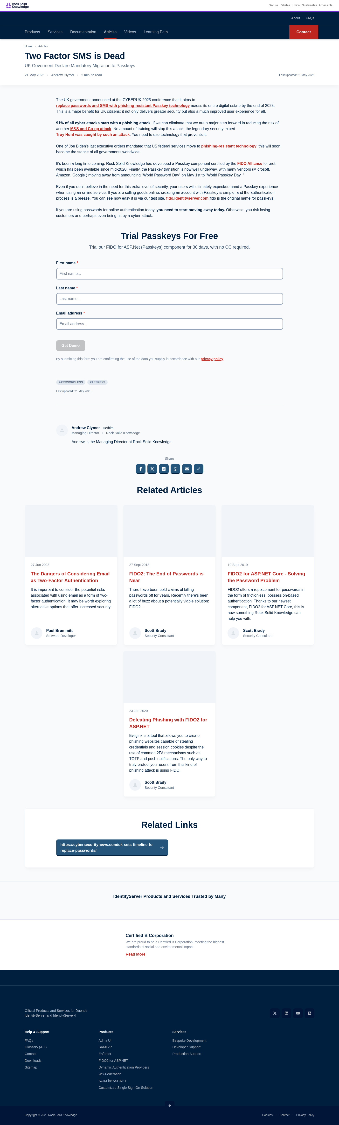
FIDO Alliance (249, 163)
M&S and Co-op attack (90, 129)
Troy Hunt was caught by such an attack (93, 135)
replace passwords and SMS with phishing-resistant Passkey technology (123, 106)
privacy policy (212, 359)
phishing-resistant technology (228, 146)
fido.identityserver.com (187, 198)
